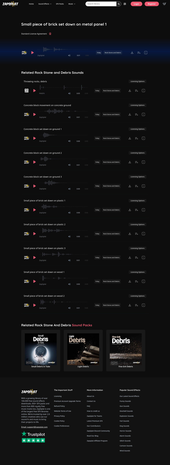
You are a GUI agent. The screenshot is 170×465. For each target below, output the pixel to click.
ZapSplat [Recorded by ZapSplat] (41, 55)
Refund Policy (59, 406)
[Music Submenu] (75, 4)
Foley (99, 53)
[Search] (118, 4)
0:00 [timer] (87, 55)
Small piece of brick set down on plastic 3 (44, 248)
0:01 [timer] (78, 55)
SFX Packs (60, 4)
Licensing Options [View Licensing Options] (137, 81)
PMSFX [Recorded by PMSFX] (42, 93)
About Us (90, 396)
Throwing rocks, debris (35, 81)
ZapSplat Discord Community (98, 431)
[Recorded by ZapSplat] (24, 52)
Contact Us (91, 401)
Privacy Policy (59, 416)
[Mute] (69, 55)
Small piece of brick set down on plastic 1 (44, 200)
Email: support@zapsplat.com (34, 427)
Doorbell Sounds (126, 411)
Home (31, 4)
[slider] (63, 49)
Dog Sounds (124, 426)
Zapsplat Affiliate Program (97, 441)
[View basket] (164, 4)
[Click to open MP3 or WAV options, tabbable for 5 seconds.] (132, 52)
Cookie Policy (59, 421)
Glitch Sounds (125, 441)
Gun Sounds (124, 406)
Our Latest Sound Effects (129, 396)
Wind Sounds (125, 451)
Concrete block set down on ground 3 (43, 176)
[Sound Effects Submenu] (51, 4)
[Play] (32, 52)
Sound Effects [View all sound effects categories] (43, 4)
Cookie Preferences (61, 426)
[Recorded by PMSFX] (27, 90)
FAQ (88, 406)
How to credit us (93, 411)
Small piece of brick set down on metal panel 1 (63, 24)
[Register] (152, 4)
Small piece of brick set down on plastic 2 (44, 224)
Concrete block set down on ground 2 (43, 152)
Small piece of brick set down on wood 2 (44, 295)
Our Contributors (93, 426)
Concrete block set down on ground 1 (43, 129)
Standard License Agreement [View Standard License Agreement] (34, 33)
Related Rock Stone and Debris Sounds (52, 73)
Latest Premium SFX (95, 421)
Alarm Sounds (125, 436)
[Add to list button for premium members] (139, 52)
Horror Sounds (125, 431)
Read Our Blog (92, 436)
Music (70, 4)
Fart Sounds (124, 421)
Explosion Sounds (127, 416)
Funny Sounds (125, 401)
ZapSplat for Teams (94, 416)
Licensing (58, 396)
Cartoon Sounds (126, 446)
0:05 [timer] (78, 93)
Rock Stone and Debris (113, 53)
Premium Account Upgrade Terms (67, 401)
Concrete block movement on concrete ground (47, 105)
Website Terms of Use (62, 411)
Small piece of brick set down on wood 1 (44, 272)
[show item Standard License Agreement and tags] (146, 52)
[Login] (136, 4)
